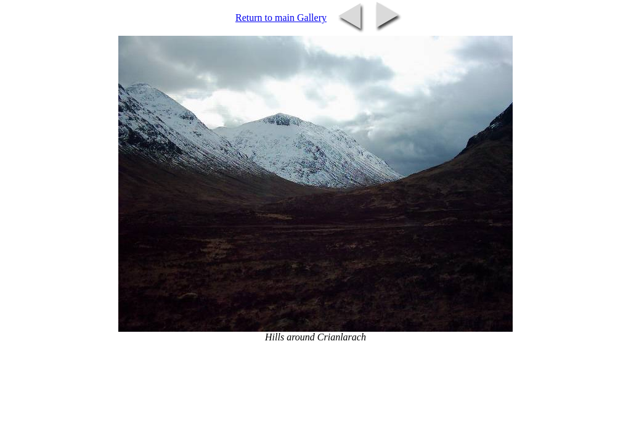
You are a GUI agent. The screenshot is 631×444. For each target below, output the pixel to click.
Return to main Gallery (281, 17)
